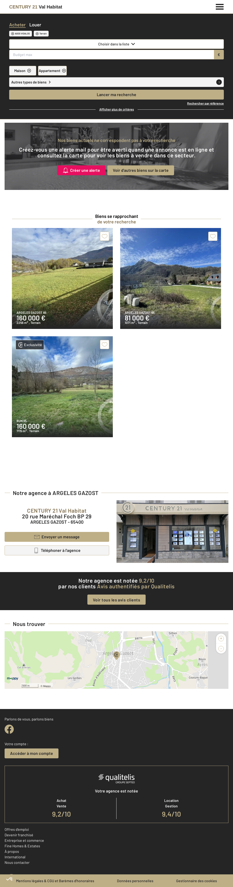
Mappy (47, 686)
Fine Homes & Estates (22, 846)
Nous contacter (17, 862)
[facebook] (9, 729)
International (15, 857)
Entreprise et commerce (24, 840)
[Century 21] (35, 7)
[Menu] (220, 6)
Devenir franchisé (19, 835)
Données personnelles (135, 881)
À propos (12, 851)
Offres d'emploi (17, 829)
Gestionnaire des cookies (196, 881)
